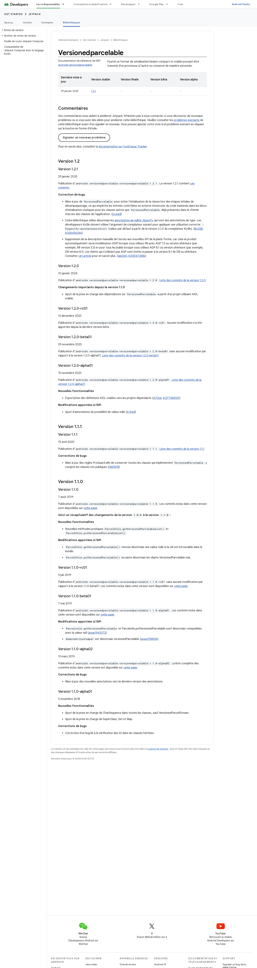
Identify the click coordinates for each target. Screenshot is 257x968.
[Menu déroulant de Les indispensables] (64, 4)
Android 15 (160, 964)
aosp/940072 (97, 633)
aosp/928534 (149, 639)
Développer (128, 4)
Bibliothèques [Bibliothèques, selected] (71, 22)
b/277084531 (171, 398)
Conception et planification (91, 4)
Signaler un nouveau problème (84, 137)
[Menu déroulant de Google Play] (168, 4)
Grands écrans (128, 964)
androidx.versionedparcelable (75, 65)
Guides (27, 22)
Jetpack (34, 14)
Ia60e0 (122, 256)
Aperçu (8, 22)
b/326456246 (73, 233)
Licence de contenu (158, 748)
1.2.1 (93, 91)
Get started (13, 14)
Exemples (47, 22)
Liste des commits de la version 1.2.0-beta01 (130, 355)
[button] (22, 30)
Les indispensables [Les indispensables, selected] (48, 4)
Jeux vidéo (91, 964)
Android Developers (68, 39)
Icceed (116, 214)
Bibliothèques (120, 39)
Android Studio (241, 4)
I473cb (157, 398)
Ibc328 (198, 229)
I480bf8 (114, 467)
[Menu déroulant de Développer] (140, 4)
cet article (84, 256)
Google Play (156, 4)
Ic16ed (131, 412)
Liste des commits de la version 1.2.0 (182, 280)
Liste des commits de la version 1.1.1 (181, 449)
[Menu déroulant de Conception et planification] (112, 4)
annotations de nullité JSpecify (134, 220)
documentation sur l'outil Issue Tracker (123, 146)
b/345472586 (136, 256)
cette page (90, 508)
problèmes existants (186, 120)
